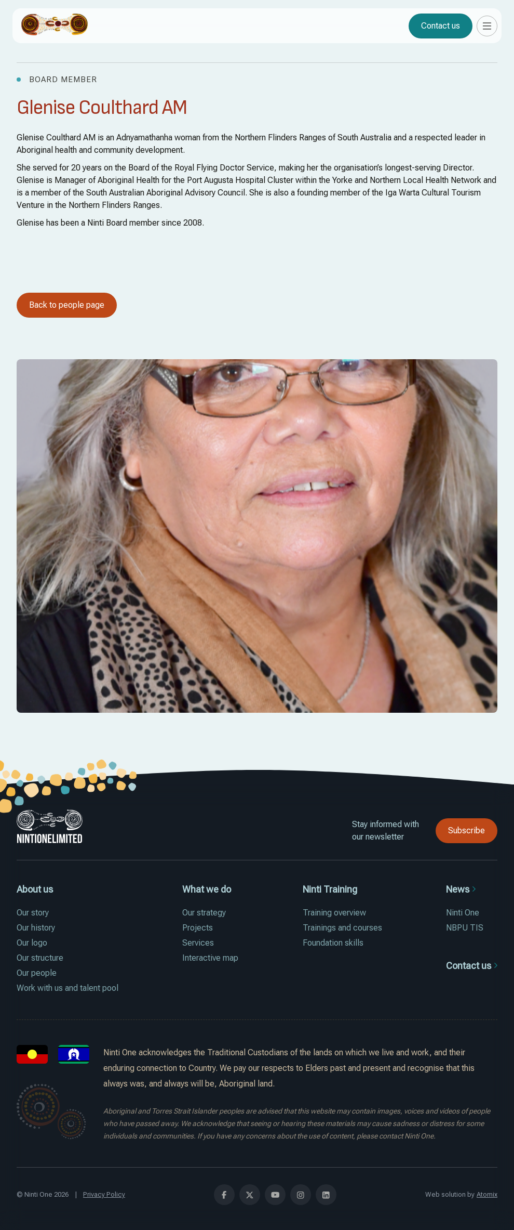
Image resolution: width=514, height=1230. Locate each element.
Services (198, 943)
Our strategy (204, 913)
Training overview (334, 913)
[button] (487, 26)
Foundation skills (333, 943)
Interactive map (210, 958)
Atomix (487, 1194)
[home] (54, 25)
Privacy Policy (104, 1194)
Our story (33, 913)
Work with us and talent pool (67, 988)
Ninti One (462, 913)
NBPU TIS (464, 928)
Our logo (32, 943)
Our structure (40, 958)
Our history (36, 928)
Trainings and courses (342, 928)
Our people (37, 973)
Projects (197, 928)
